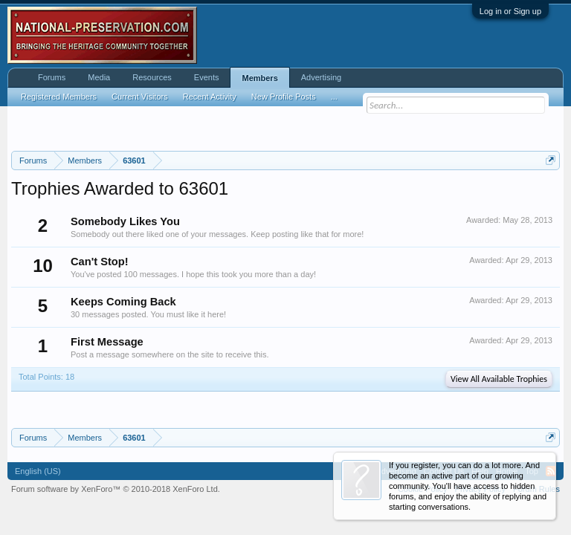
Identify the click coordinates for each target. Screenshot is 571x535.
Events (206, 77)
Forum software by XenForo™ (115, 488)
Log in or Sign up (510, 11)
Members (259, 78)
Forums (51, 77)
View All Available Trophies (499, 379)
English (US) (38, 471)
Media (99, 77)
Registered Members (59, 96)
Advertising (321, 77)
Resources (152, 77)
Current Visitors (140, 96)
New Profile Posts (283, 96)
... (334, 96)
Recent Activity (209, 96)
